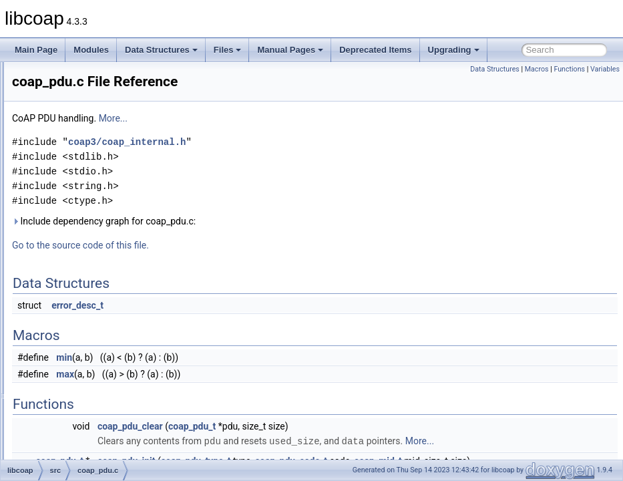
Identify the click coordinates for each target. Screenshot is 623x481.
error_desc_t (244, 305)
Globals (47, 443)
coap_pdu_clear (297, 426)
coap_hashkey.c (94, 105)
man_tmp (60, 429)
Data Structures (161, 50)
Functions (569, 69)
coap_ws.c (84, 414)
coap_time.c (87, 370)
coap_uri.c (83, 399)
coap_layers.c (90, 135)
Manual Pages (290, 50)
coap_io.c (82, 120)
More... (280, 118)
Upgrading (453, 50)
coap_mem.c (88, 164)
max (232, 374)
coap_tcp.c (84, 355)
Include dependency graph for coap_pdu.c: (271, 221)
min (231, 357)
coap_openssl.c (93, 223)
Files (228, 50)
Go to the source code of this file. (247, 245)
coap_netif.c (87, 193)
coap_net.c (85, 179)
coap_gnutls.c (90, 91)
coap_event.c (89, 76)
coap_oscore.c (91, 252)
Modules (91, 50)
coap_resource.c (95, 296)
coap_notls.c (87, 208)
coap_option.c (90, 238)
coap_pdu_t (359, 426)
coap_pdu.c (86, 267)
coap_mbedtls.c (93, 149)
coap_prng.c (87, 282)
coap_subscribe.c (96, 340)
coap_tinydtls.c (91, 384)
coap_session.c (93, 311)
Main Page (36, 50)
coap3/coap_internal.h (294, 142)
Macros (537, 69)
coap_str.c (83, 326)
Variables (605, 69)
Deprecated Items (375, 50)
